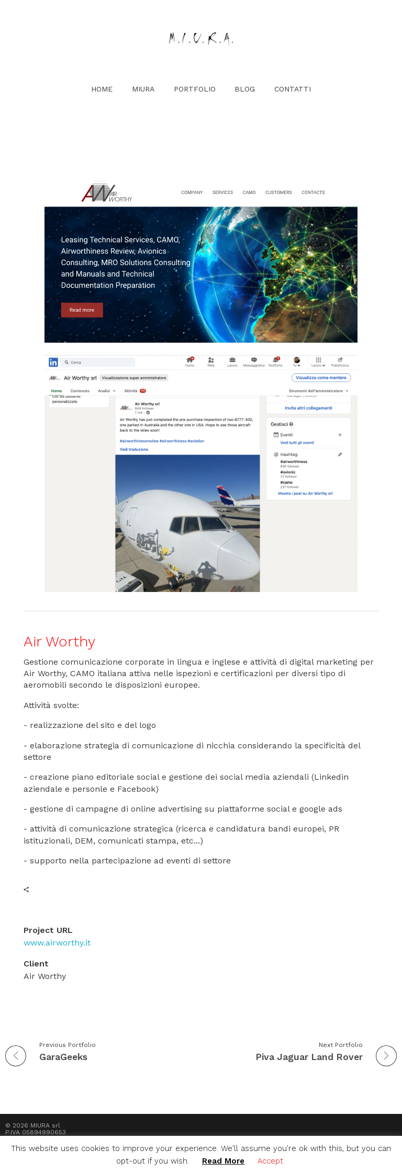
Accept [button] (270, 1161)
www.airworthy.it (57, 943)
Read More (223, 1161)
